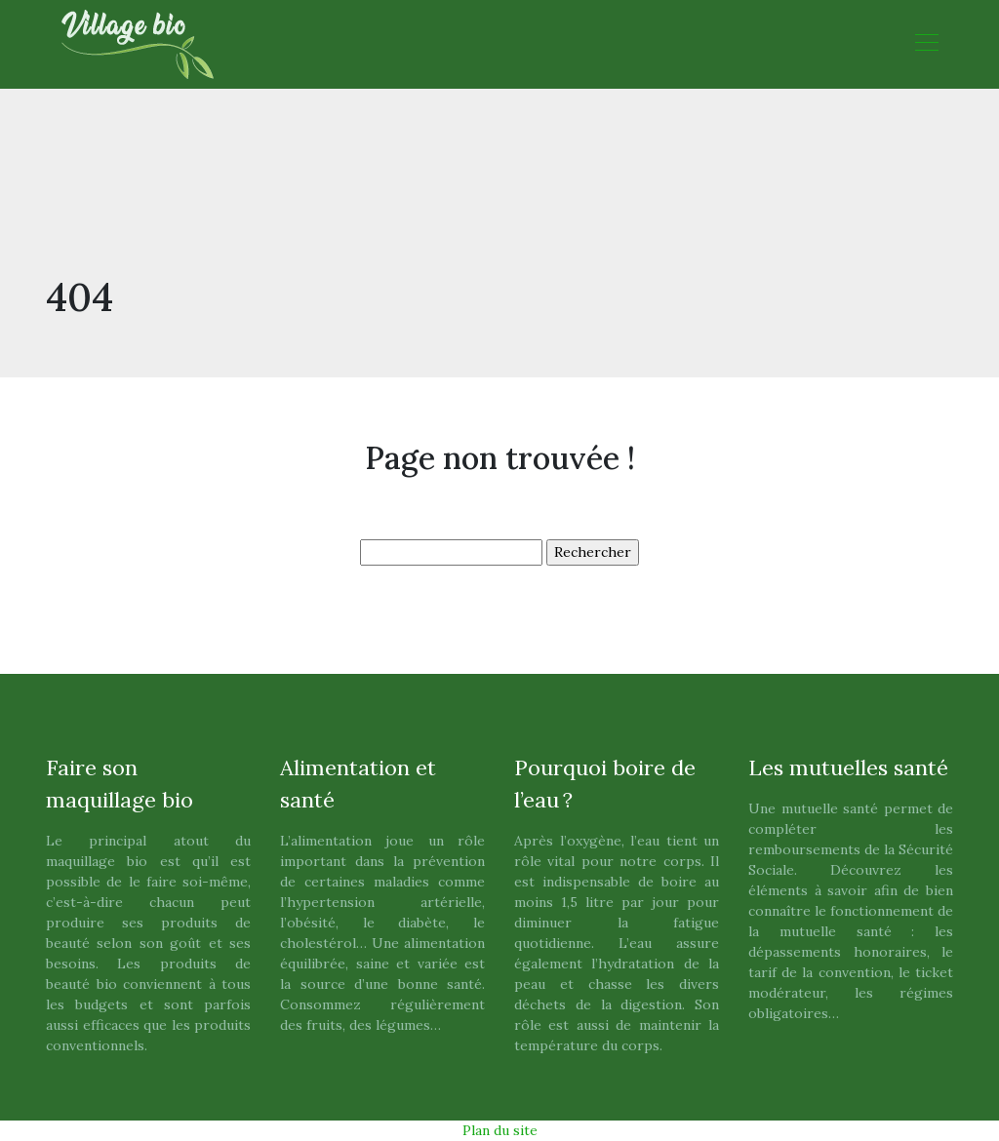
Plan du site (500, 1130)
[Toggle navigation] (926, 44)
